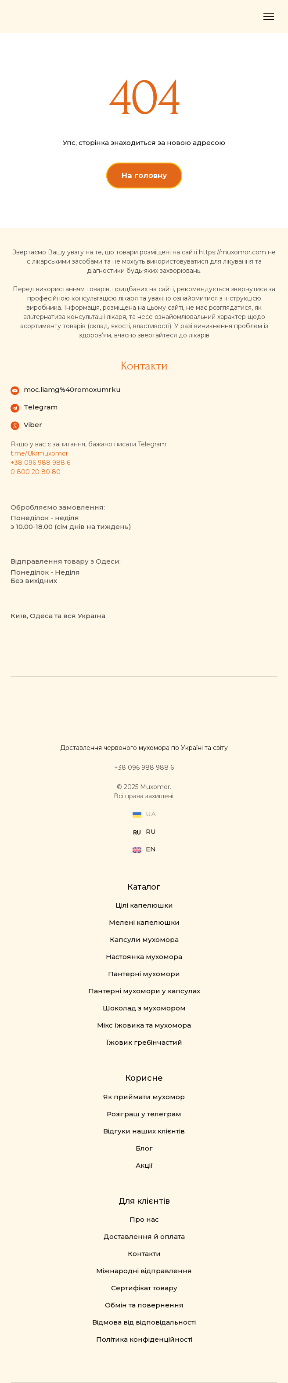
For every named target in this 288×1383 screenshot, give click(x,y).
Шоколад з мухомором (144, 1008)
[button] (144, 175)
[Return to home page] (39, 16)
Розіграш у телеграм (144, 1114)
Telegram (41, 407)
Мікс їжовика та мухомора (144, 1025)
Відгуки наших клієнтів (144, 1131)
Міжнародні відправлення (144, 1271)
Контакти (144, 1253)
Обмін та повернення (144, 1305)
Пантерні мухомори (144, 974)
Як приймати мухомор (144, 1097)
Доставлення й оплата (144, 1236)
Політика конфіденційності (144, 1339)
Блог (144, 1148)
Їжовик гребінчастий (144, 1042)
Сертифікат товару (144, 1288)
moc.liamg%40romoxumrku (72, 389)
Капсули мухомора (144, 939)
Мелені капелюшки (144, 922)
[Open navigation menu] (268, 16)
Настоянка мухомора (144, 956)
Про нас (144, 1219)
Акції (144, 1165)
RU (151, 831)
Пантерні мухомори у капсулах (144, 991)
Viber (33, 424)
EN (151, 849)
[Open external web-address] (137, 832)
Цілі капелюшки (144, 905)
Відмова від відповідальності (144, 1322)
